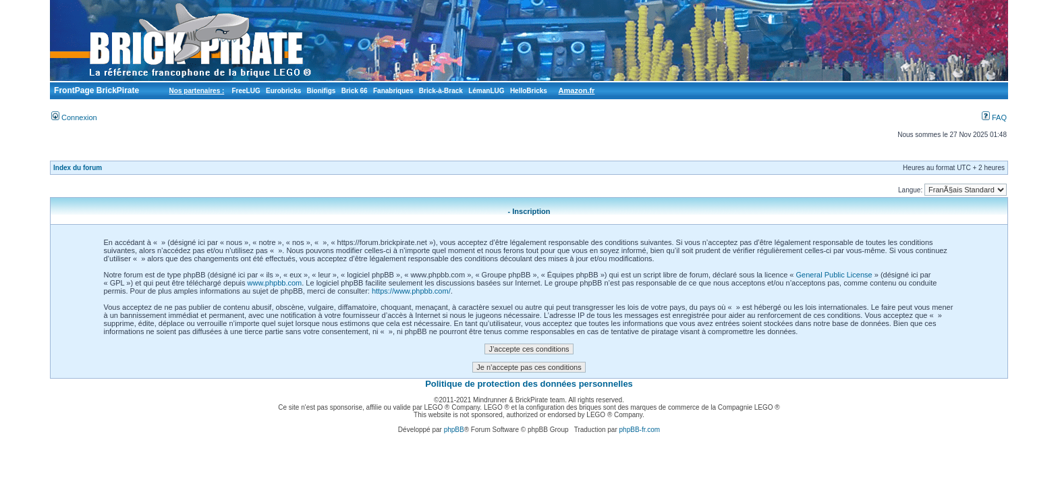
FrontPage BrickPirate (95, 90)
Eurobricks (283, 90)
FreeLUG (245, 90)
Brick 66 (354, 90)
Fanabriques (393, 90)
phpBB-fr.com (640, 429)
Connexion (74, 117)
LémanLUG (486, 90)
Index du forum (77, 167)
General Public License (834, 275)
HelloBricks (528, 90)
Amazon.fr (577, 90)
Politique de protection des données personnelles (529, 384)
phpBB (454, 429)
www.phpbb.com (275, 283)
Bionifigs (321, 90)
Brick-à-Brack (441, 90)
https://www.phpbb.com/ (411, 291)
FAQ (994, 117)
